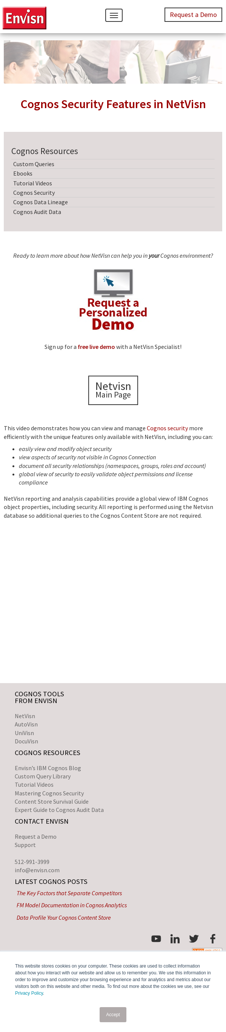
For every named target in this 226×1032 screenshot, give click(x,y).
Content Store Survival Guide (52, 801)
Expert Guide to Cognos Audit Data (59, 809)
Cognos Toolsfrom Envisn (39, 697)
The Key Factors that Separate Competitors (69, 893)
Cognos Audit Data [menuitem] (37, 212)
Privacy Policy (29, 993)
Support (25, 845)
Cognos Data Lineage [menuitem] (40, 202)
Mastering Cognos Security (49, 793)
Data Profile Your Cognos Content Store (64, 917)
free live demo (96, 346)
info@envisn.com (37, 870)
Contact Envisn (42, 821)
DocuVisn (26, 741)
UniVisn (24, 733)
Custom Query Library (43, 776)
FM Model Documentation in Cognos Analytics (72, 905)
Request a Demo (36, 836)
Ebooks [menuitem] (22, 173)
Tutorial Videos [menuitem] (32, 183)
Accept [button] (113, 1014)
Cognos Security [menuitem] (34, 192)
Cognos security (167, 428)
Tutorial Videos (34, 784)
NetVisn (25, 716)
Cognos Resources (47, 752)
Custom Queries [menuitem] (33, 164)
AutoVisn (26, 724)
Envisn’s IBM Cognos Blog (48, 768)
